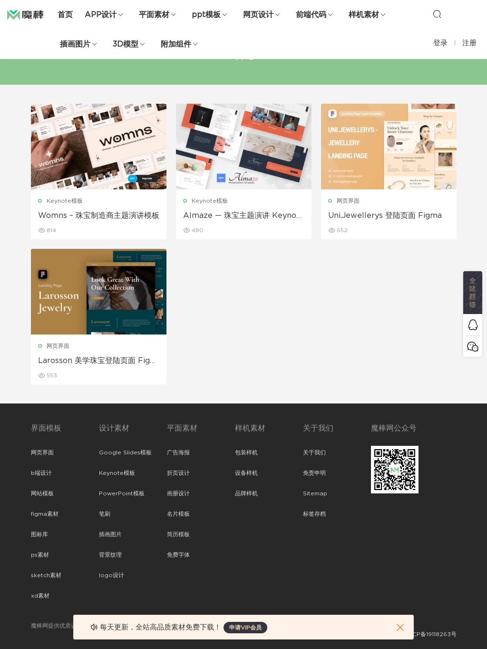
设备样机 (246, 473)
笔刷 (104, 514)
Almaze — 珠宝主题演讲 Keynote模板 (243, 216)
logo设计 (111, 575)
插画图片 (75, 44)
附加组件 (176, 44)
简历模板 (178, 534)
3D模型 (125, 44)
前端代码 (311, 15)
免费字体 (178, 555)
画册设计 (178, 493)
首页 (65, 15)
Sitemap (315, 493)
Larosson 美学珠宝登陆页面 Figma (97, 361)
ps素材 (40, 555)
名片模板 (178, 514)
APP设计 (101, 15)
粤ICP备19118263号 (431, 634)
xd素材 (40, 596)
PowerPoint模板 (122, 493)
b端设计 (41, 473)
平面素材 (154, 15)
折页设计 (178, 473)
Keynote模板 (65, 201)
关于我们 (314, 452)
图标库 (39, 534)
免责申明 (314, 473)
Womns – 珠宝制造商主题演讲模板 (98, 215)
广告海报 (178, 452)
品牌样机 (246, 493)
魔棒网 (31, 14)
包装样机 (246, 452)
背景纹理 (110, 555)
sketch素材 (46, 575)
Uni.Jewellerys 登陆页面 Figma (385, 215)
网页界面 (348, 201)
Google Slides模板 (125, 452)
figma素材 (44, 514)
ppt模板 (206, 15)
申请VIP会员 (245, 627)
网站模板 (42, 493)
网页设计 (258, 15)
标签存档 (314, 514)
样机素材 (364, 15)
